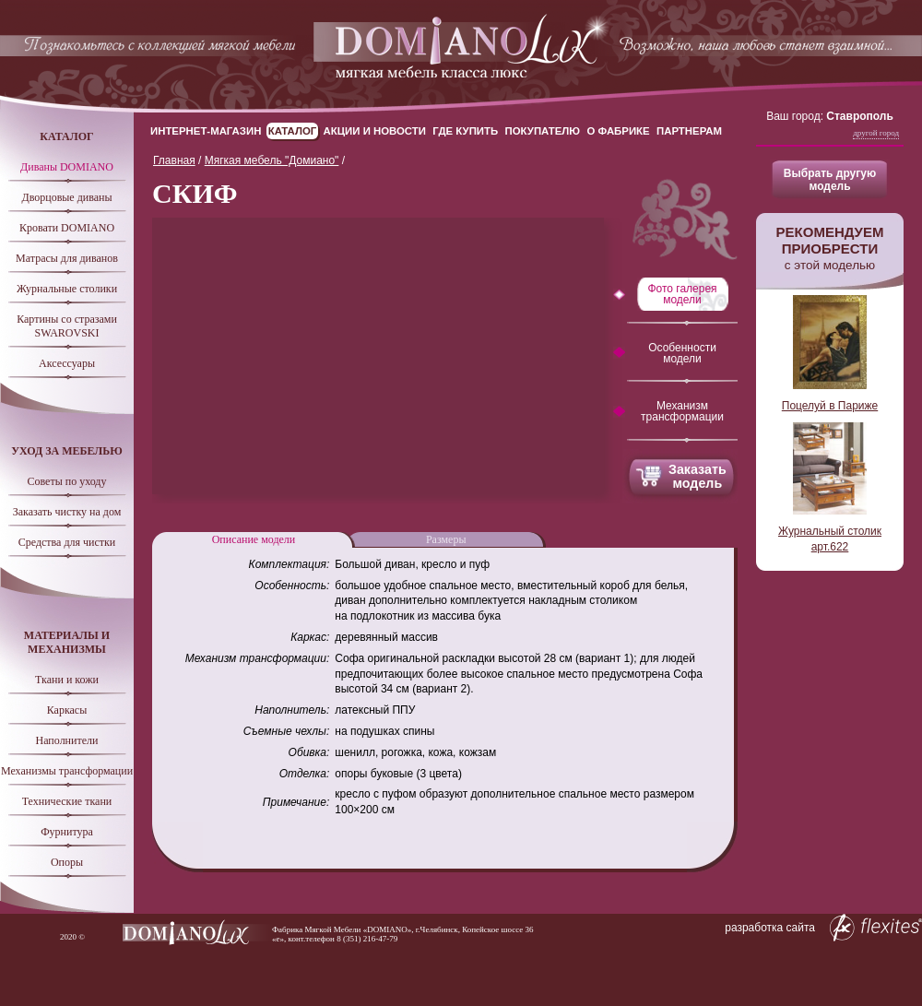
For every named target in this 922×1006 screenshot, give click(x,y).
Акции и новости (375, 130)
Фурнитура (67, 831)
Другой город (876, 132)
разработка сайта (823, 927)
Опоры (67, 862)
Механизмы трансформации (67, 770)
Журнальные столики (67, 288)
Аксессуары (67, 363)
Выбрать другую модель (830, 180)
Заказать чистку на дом (67, 511)
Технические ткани (67, 801)
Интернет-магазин (205, 130)
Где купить (465, 130)
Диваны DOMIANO (66, 166)
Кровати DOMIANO (66, 227)
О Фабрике (617, 130)
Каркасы (67, 710)
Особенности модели (682, 353)
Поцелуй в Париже (830, 405)
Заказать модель (697, 476)
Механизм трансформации (682, 411)
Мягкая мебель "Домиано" (272, 160)
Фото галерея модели (681, 294)
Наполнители (67, 740)
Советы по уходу (67, 481)
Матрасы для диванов (67, 258)
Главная (174, 160)
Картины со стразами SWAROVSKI (67, 326)
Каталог (292, 130)
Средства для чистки (67, 542)
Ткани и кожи (67, 679)
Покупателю (543, 130)
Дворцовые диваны (66, 197)
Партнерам (689, 130)
